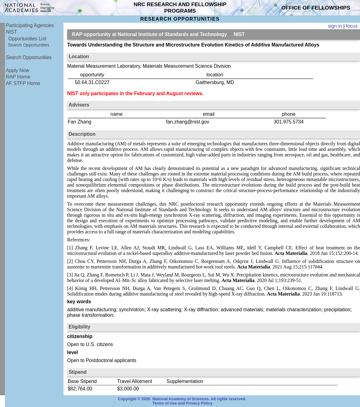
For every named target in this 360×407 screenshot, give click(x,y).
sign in (335, 26)
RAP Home (18, 76)
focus (352, 26)
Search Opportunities (28, 44)
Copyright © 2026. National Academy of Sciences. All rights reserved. (182, 399)
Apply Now (17, 70)
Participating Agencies (30, 25)
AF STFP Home (23, 83)
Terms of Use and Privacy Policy (183, 403)
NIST (11, 31)
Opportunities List (27, 38)
